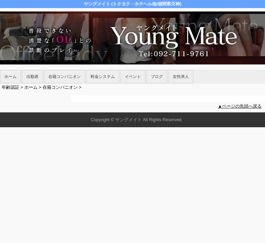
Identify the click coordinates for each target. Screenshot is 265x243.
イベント (133, 76)
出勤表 (32, 76)
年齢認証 (10, 87)
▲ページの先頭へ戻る (240, 106)
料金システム (103, 76)
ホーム (10, 76)
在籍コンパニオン (64, 76)
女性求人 (181, 76)
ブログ (157, 76)
